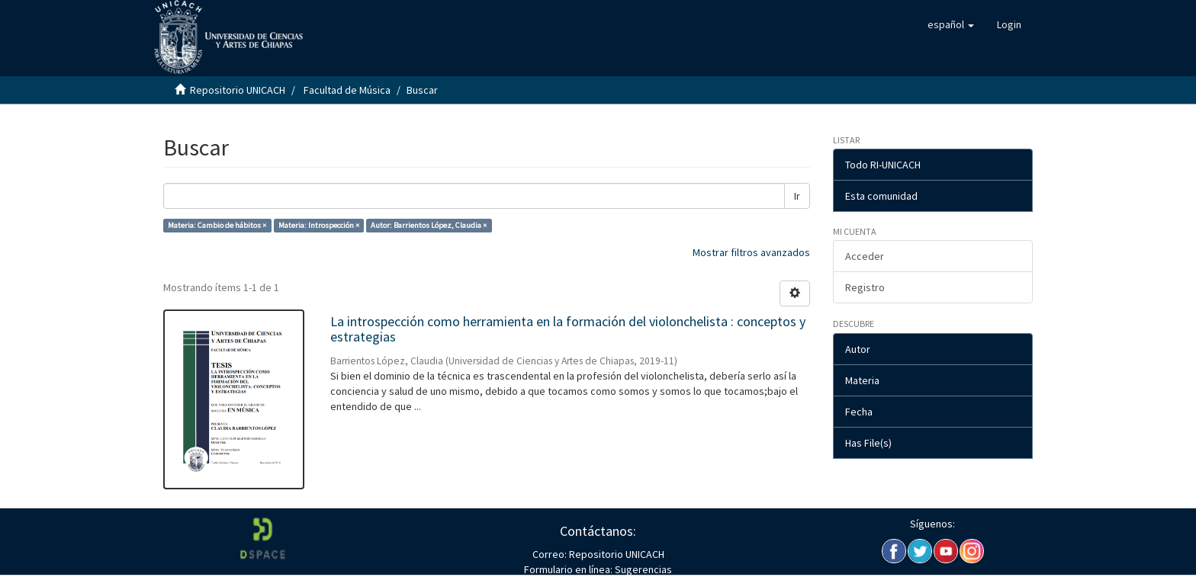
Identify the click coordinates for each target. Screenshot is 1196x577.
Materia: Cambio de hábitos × (217, 225)
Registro (865, 287)
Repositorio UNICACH (237, 90)
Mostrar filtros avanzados (751, 252)
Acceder (864, 256)
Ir (797, 196)
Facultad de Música (347, 90)
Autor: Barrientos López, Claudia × (429, 225)
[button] (950, 24)
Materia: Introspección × (318, 225)
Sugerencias (642, 569)
